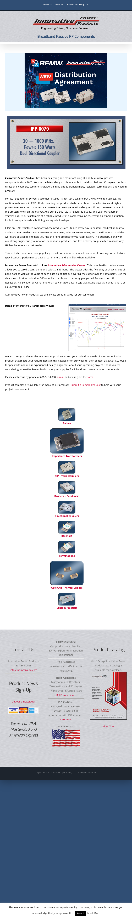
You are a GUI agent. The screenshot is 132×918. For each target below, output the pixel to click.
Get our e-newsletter (23, 701)
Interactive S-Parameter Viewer (66, 265)
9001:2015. (66, 719)
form (90, 377)
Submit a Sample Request (86, 385)
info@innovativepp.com (78, 4)
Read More (93, 913)
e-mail (60, 377)
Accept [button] (80, 913)
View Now (108, 726)
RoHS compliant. (65, 695)
